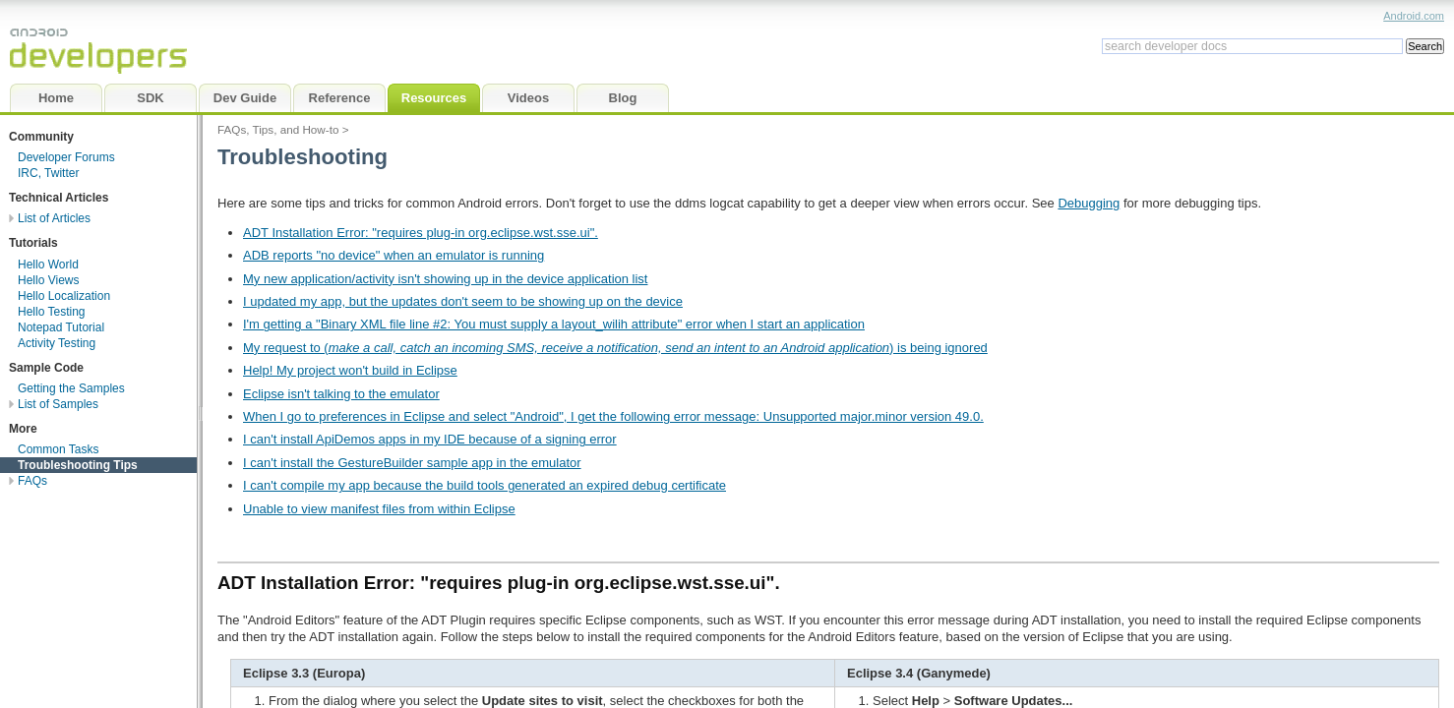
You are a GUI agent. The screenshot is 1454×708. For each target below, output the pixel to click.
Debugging (1089, 203)
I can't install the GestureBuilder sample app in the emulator (412, 462)
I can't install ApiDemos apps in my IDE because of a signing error (430, 439)
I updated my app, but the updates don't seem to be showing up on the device (463, 301)
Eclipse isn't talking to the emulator (341, 393)
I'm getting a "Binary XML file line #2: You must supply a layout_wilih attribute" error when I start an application (554, 324)
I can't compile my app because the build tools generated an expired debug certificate (484, 485)
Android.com (1413, 16)
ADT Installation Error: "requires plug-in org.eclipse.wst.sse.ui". (420, 232)
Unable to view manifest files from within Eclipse (379, 509)
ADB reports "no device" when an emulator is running (393, 255)
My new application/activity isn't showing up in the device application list (445, 278)
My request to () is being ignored (615, 347)
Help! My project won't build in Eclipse (350, 370)
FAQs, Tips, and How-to (277, 129)
